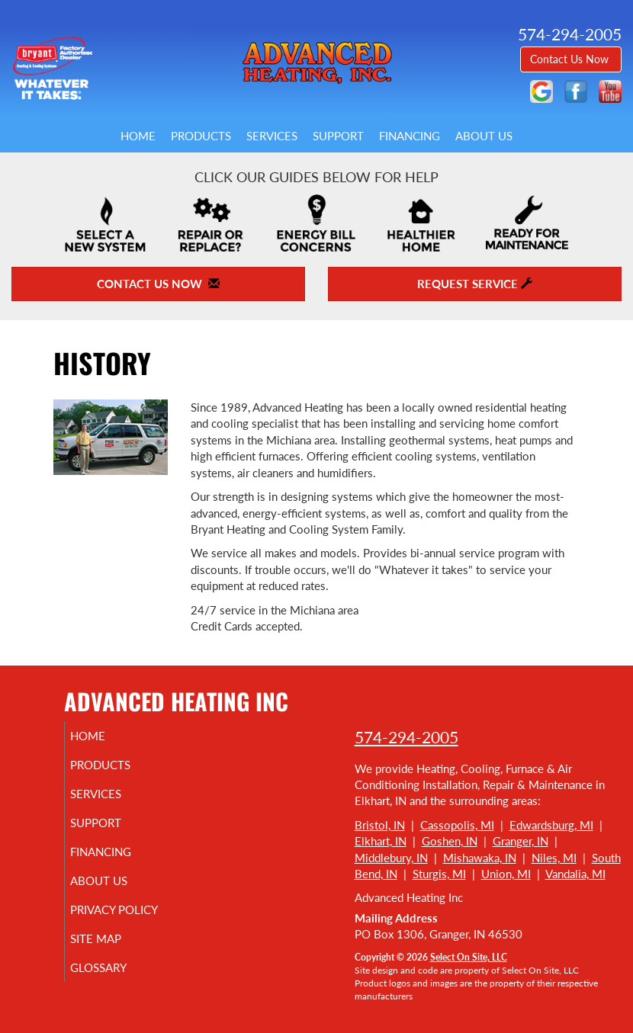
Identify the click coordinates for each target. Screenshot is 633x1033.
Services (271, 136)
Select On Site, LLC (468, 957)
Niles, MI (554, 858)
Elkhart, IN (380, 841)
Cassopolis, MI (457, 825)
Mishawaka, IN (479, 858)
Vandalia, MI (575, 874)
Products (201, 136)
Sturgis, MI (439, 874)
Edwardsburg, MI (551, 825)
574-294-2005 (406, 736)
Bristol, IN (380, 825)
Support (338, 136)
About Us (484, 136)
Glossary (116, 967)
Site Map (113, 938)
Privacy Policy (131, 909)
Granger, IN (520, 841)
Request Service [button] (474, 283)
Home (138, 136)
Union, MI (506, 874)
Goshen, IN (449, 841)
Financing (409, 136)
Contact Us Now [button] (571, 59)
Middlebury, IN (391, 858)
